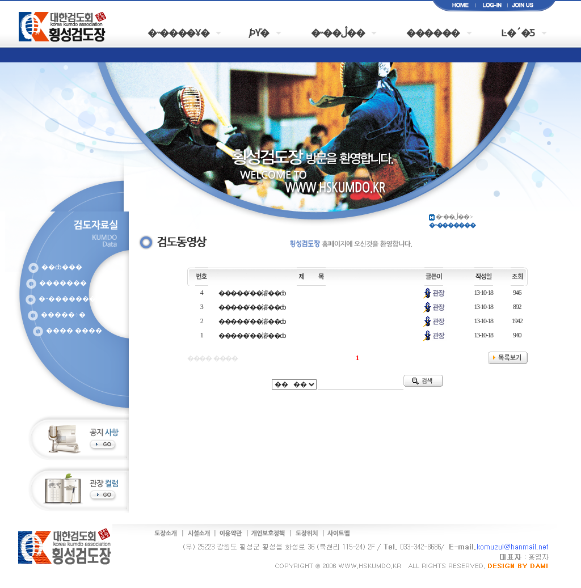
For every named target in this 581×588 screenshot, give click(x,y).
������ (433, 32)
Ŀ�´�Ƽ (518, 32)
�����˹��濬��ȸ (252, 293)
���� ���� (74, 331)
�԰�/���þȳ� (260, 32)
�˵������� (67, 299)
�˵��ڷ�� (338, 32)
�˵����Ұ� (178, 32)
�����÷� (63, 315)
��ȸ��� (61, 267)
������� (63, 283)
